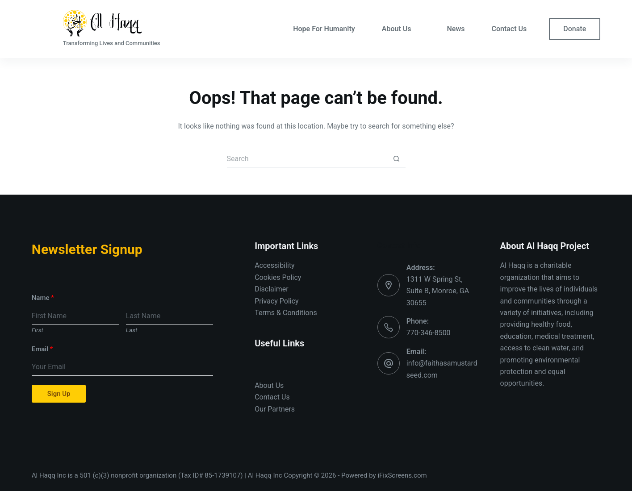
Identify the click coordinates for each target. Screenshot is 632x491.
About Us (396, 29)
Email (42, 349)
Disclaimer (271, 289)
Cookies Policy (278, 277)
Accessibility (275, 265)
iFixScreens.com (402, 475)
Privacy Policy (277, 301)
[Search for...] (307, 159)
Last (131, 329)
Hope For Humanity (324, 29)
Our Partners (275, 409)
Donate (574, 29)
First (37, 329)
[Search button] (397, 159)
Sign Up (59, 394)
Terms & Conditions (286, 312)
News (456, 29)
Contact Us (509, 29)
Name (43, 298)
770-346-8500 (428, 333)
